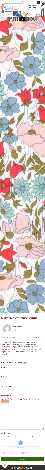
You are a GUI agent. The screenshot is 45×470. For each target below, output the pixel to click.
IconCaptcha (20, 447)
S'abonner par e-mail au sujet (14, 453)
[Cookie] (5, 465)
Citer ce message (36, 337)
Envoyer (22, 459)
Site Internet (6, 386)
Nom (3, 367)
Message (5, 396)
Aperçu (5, 402)
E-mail (4, 377)
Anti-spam (5, 433)
